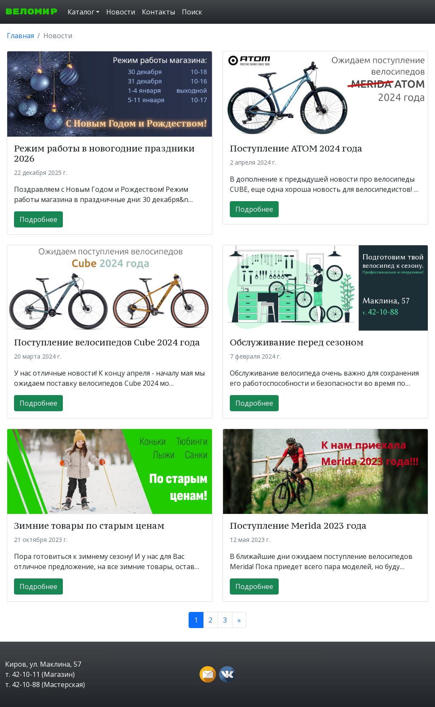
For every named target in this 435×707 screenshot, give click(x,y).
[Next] (239, 620)
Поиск (192, 12)
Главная (20, 35)
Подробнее (38, 219)
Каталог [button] (81, 12)
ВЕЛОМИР (31, 11)
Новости (120, 12)
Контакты (158, 12)
